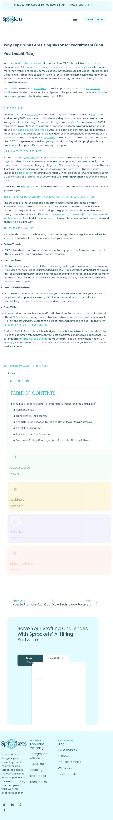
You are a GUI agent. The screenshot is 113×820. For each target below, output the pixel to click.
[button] (11, 381)
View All (16, 473)
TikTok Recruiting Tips (28, 428)
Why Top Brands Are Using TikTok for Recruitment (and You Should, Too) (54, 404)
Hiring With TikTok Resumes (32, 416)
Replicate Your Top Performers (34, 434)
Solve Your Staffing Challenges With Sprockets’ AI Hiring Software (53, 440)
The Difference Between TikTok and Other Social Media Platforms (54, 422)
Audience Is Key (25, 410)
